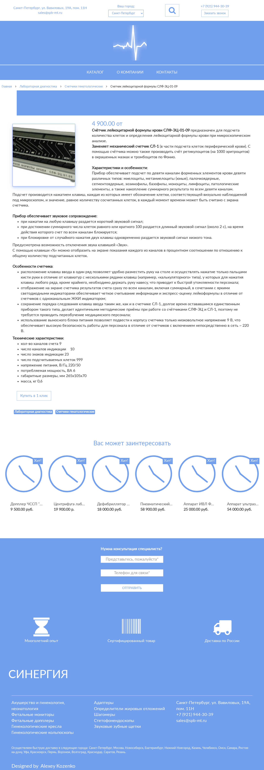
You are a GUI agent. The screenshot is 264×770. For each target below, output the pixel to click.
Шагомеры (104, 715)
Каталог (95, 72)
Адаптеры (103, 703)
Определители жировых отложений (129, 709)
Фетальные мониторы (32, 715)
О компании (130, 72)
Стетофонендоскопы (114, 721)
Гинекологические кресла (36, 726)
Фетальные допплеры (32, 721)
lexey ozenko (58, 766)
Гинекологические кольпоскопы (42, 733)
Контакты (166, 72)
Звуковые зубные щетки (117, 726)
